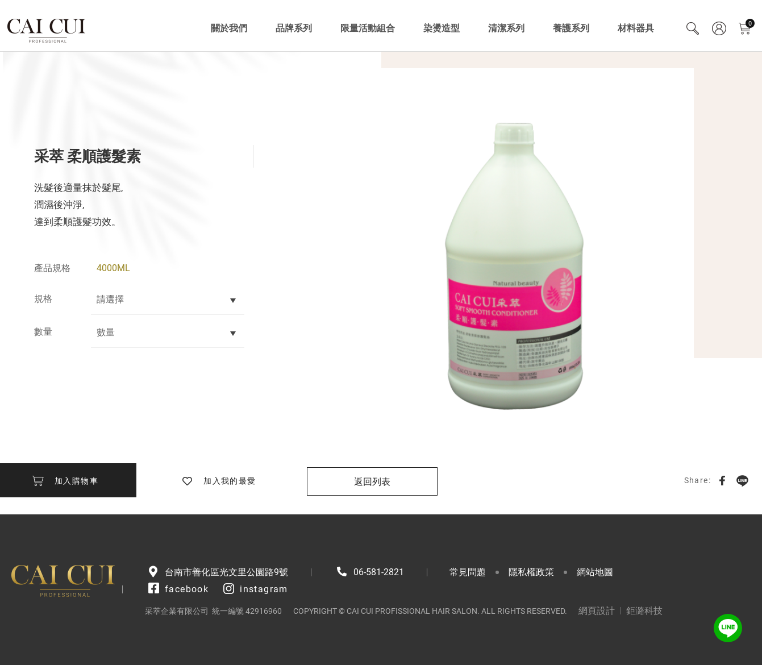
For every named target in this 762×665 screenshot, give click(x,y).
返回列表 (372, 481)
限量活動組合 (367, 28)
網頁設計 (596, 610)
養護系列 (571, 28)
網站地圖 (595, 572)
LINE (742, 480)
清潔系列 (506, 28)
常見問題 (467, 572)
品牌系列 (294, 28)
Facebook (722, 480)
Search (692, 28)
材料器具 (636, 28)
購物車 (750, 23)
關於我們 (229, 28)
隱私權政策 (531, 572)
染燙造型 (441, 28)
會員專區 (718, 28)
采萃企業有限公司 (47, 28)
